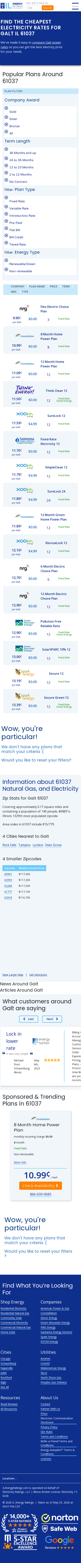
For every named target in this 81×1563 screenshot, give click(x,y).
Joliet (4, 1373)
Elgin (3, 1382)
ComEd (45, 1363)
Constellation (49, 1313)
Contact (45, 1404)
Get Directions (38, 974)
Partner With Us (50, 1409)
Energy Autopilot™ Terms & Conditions (58, 1452)
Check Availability (41, 1185)
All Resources (9, 1409)
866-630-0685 (40, 1194)
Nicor (44, 1373)
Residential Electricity (13, 1308)
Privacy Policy (49, 1427)
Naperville (7, 1368)
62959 (8, 880)
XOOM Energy (49, 1341)
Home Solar (8, 1332)
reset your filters (53, 760)
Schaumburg (8, 1363)
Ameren (45, 1358)
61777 (8, 891)
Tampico (24, 845)
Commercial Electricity (14, 1322)
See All (5, 1387)
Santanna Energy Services (56, 1332)
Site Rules (47, 1432)
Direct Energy (49, 1318)
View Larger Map (12, 974)
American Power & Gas (55, 1308)
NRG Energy (48, 1327)
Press (44, 1413)
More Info (20, 1162)
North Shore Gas (51, 1377)
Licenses (46, 1458)
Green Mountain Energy (55, 1322)
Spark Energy (49, 1337)
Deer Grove (53, 845)
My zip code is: (37, 3)
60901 (8, 874)
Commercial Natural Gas (16, 1327)
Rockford (6, 1377)
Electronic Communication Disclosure (57, 1420)
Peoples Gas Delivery (54, 1382)
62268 (8, 886)
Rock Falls (9, 845)
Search (47, 7)
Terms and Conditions (54, 1436)
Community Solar (11, 1318)
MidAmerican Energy (53, 1368)
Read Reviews (9, 1404)
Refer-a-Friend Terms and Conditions (56, 1443)
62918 (8, 897)
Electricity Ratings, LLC (16, 1492)
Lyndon (38, 845)
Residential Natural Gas (15, 1313)
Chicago (5, 1358)
